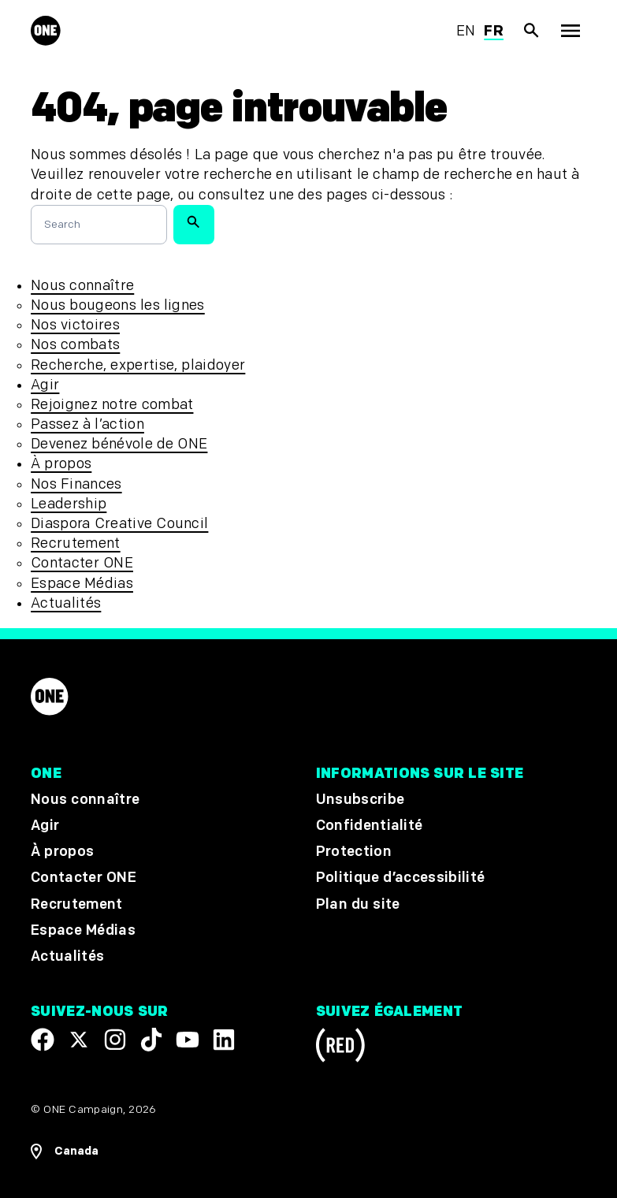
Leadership (68, 504)
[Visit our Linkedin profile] (224, 1039)
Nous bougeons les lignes (118, 305)
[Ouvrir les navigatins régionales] (64, 1151)
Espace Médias (82, 583)
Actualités (66, 603)
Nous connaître (82, 285)
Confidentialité (369, 825)
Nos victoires (75, 325)
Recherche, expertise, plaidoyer (138, 365)
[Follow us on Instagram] (115, 1039)
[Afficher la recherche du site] (532, 30)
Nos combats (75, 345)
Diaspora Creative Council (119, 523)
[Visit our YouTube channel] (187, 1039)
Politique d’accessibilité (400, 877)
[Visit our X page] (79, 1039)
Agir (45, 385)
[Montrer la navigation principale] (569, 31)
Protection (354, 851)
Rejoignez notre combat (112, 404)
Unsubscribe (360, 799)
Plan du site (358, 903)
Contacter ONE (82, 563)
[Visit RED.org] (340, 1048)
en (466, 31)
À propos (61, 464)
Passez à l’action (87, 424)
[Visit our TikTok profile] (151, 1039)
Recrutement (76, 543)
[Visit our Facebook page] (42, 1039)
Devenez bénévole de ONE (119, 444)
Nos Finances (76, 484)
